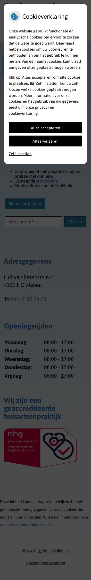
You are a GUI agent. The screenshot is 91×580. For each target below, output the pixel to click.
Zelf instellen (20, 154)
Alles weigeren (45, 141)
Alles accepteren (45, 128)
